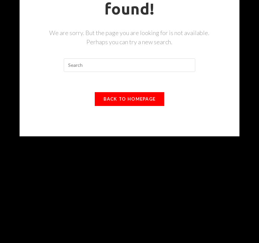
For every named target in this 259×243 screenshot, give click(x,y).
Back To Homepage (130, 99)
